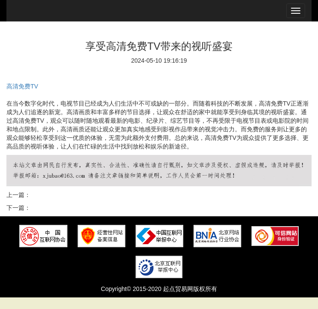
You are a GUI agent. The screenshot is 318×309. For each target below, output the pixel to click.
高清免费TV (22, 86)
